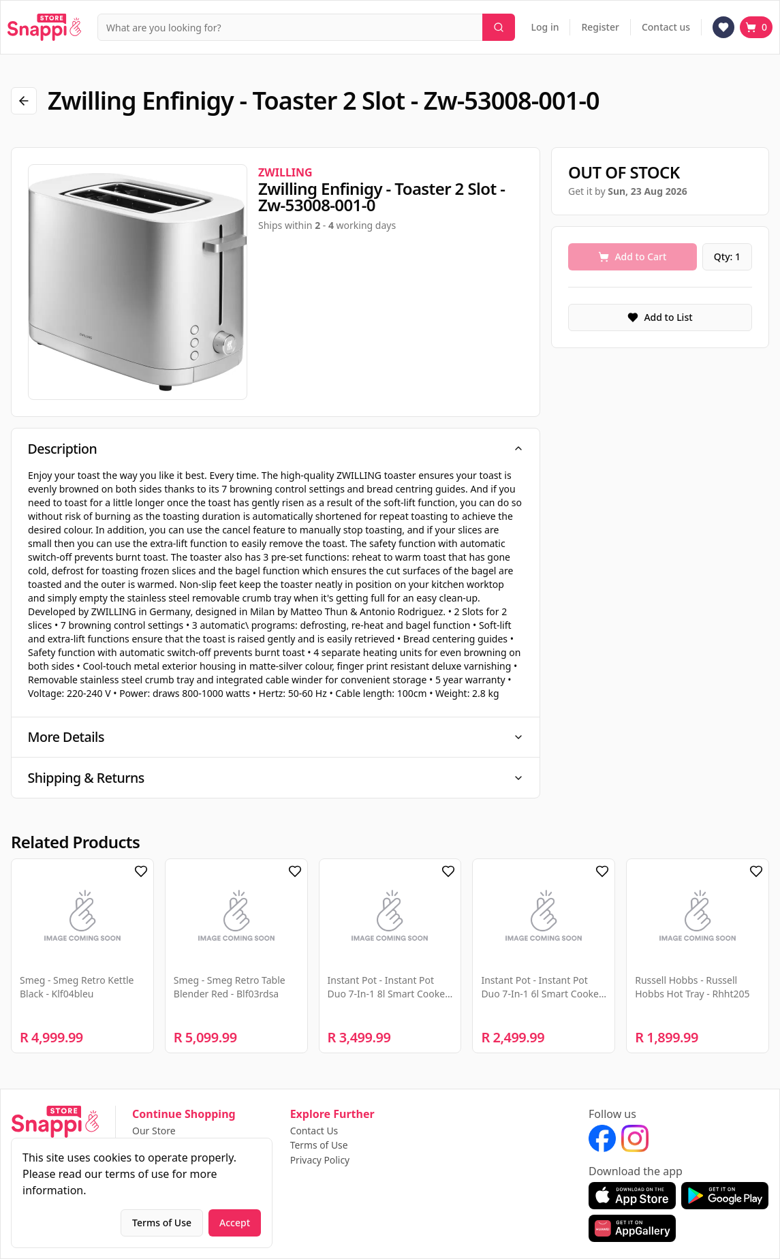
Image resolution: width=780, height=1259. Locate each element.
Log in (545, 26)
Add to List (659, 317)
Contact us (666, 26)
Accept (234, 1222)
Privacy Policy (320, 1160)
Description (275, 448)
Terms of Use (319, 1146)
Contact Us (314, 1131)
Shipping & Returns (275, 780)
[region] (138, 282)
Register (600, 26)
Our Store (154, 1131)
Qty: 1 (727, 256)
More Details (275, 738)
